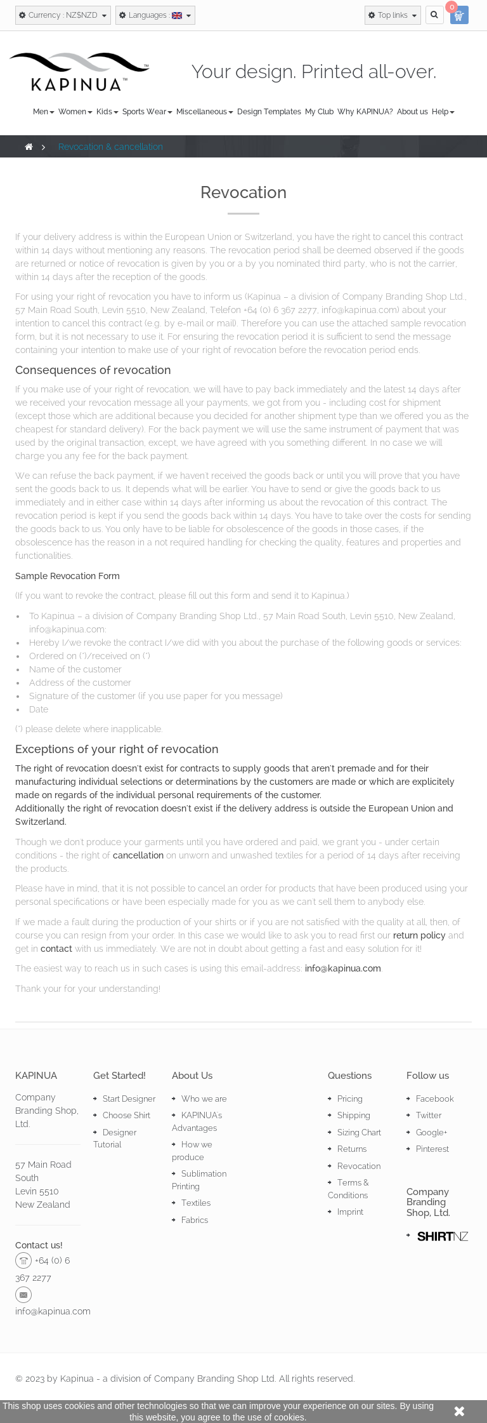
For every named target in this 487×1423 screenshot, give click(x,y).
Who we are (204, 1099)
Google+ (431, 1132)
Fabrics (194, 1220)
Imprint (350, 1212)
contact (56, 949)
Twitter (428, 1115)
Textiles (196, 1203)
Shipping (353, 1115)
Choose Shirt (126, 1115)
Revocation (358, 1166)
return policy (419, 935)
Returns (352, 1149)
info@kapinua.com (343, 968)
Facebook (435, 1099)
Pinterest (432, 1149)
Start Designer (129, 1099)
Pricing (350, 1099)
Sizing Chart (359, 1132)
